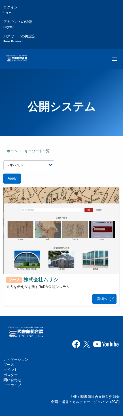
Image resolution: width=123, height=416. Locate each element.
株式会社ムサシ (41, 279)
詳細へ (102, 299)
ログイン (10, 9)
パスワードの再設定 (19, 38)
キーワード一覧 (37, 151)
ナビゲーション (15, 359)
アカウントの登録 (17, 24)
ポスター (10, 375)
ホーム (12, 151)
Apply (12, 178)
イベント (10, 370)
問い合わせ (12, 380)
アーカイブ (12, 385)
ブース (8, 364)
